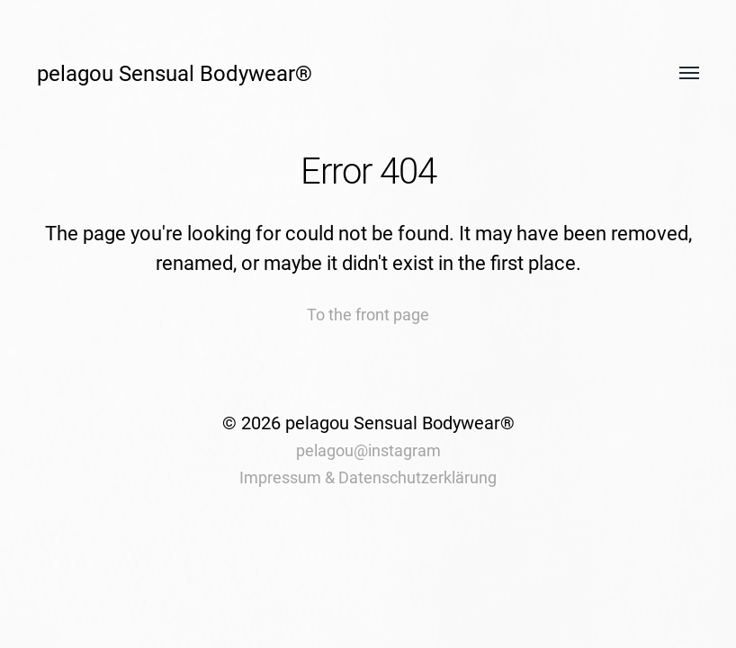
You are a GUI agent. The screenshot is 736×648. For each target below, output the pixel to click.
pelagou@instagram (368, 450)
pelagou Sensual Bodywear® (174, 73)
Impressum (280, 477)
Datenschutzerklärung (417, 477)
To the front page (368, 314)
